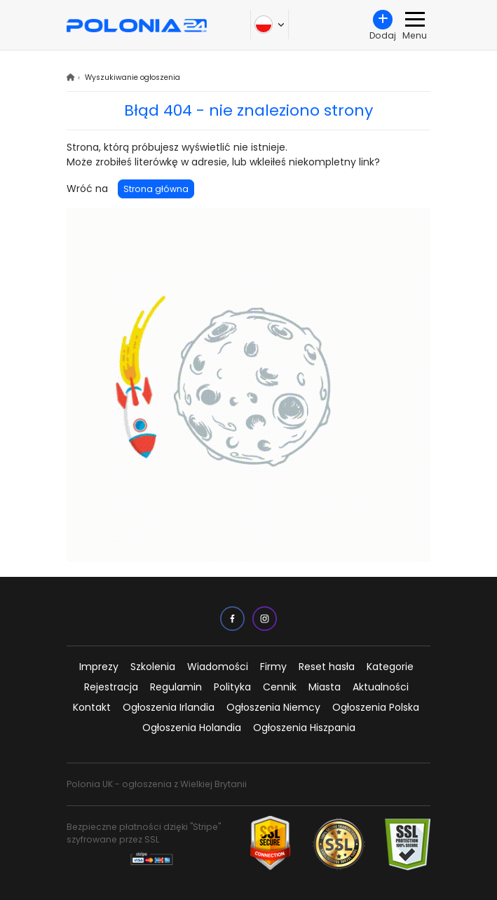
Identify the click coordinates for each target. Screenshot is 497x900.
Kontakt (92, 707)
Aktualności (381, 687)
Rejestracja (111, 687)
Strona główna (156, 189)
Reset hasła (327, 667)
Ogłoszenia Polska (375, 707)
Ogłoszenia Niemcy (273, 707)
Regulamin (176, 687)
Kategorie (390, 667)
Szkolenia (152, 667)
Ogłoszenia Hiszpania (304, 728)
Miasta (324, 687)
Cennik (280, 687)
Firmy (273, 667)
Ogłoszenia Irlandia (169, 707)
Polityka (232, 687)
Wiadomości (217, 667)
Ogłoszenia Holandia (191, 728)
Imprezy (98, 667)
